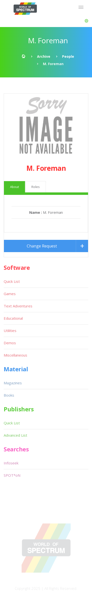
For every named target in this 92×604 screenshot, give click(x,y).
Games (10, 293)
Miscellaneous (15, 355)
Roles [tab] (35, 187)
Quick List (12, 281)
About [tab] (14, 187)
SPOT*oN (12, 475)
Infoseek (11, 462)
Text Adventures (18, 305)
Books (9, 395)
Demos (10, 342)
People (68, 56)
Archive (43, 56)
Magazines (13, 382)
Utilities (10, 330)
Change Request (42, 246)
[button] (86, 20)
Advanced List (15, 435)
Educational (13, 318)
